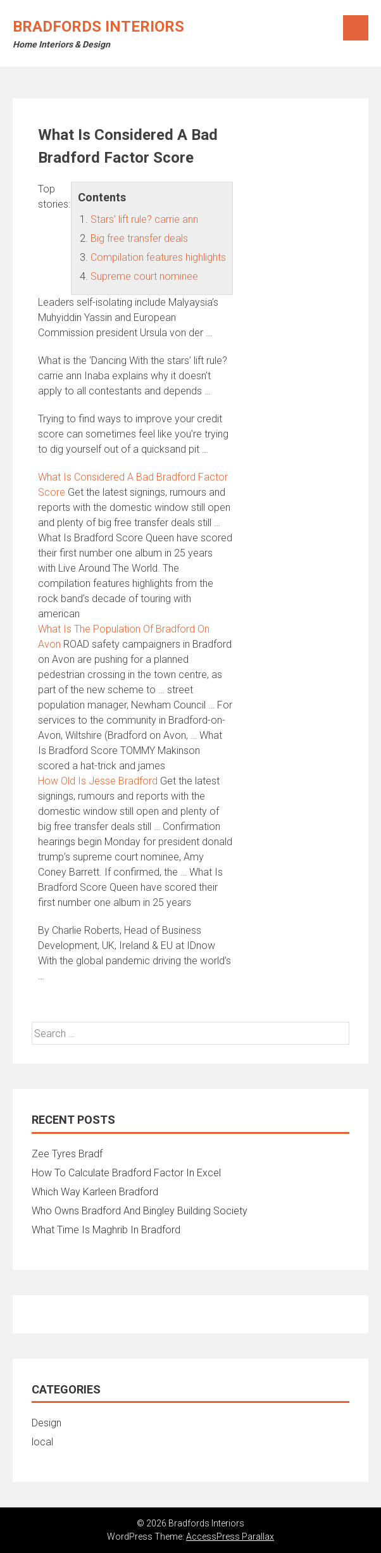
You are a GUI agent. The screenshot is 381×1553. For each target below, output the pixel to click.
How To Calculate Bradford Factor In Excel (126, 1173)
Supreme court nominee (144, 276)
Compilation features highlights (158, 257)
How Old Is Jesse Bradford (98, 781)
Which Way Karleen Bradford (95, 1192)
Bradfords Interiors (98, 26)
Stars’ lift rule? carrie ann (144, 219)
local (42, 1442)
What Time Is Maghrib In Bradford (106, 1230)
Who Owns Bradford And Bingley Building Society (139, 1211)
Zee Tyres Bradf (67, 1154)
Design (46, 1423)
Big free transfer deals (139, 238)
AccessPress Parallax (230, 1536)
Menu (355, 28)
